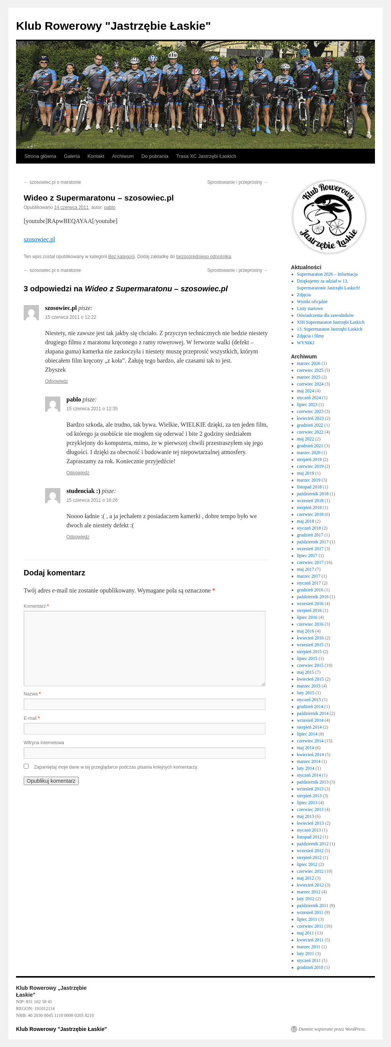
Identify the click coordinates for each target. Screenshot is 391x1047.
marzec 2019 (309, 480)
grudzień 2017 (310, 535)
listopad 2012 (309, 837)
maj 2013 (305, 816)
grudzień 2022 (310, 425)
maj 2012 (305, 878)
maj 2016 (305, 631)
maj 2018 (305, 521)
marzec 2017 (309, 576)
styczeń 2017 (309, 583)
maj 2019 (305, 473)
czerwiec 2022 (310, 432)
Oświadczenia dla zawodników (325, 315)
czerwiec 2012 (310, 871)
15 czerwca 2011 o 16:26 (92, 500)
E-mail (32, 718)
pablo (109, 207)
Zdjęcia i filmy (310, 336)
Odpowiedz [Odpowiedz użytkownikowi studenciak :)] (77, 537)
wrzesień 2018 (310, 500)
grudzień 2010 (310, 967)
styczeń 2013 (309, 830)
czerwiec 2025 (310, 370)
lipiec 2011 (307, 919)
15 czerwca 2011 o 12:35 (92, 408)
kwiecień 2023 (310, 418)
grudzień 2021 (310, 445)
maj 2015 (305, 672)
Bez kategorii (121, 256)
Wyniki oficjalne (312, 301)
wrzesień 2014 (310, 720)
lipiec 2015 (307, 658)
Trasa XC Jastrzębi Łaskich (206, 156)
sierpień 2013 (309, 795)
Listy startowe (310, 308)
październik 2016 (313, 596)
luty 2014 (306, 768)
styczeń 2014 (309, 775)
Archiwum (123, 156)
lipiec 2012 (307, 864)
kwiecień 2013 (310, 823)
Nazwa (32, 694)
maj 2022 (305, 439)
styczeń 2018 (309, 528)
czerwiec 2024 (310, 384)
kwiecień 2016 (310, 638)
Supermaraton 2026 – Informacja (327, 274)
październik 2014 (313, 713)
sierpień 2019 (309, 459)
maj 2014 (305, 747)
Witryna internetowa (44, 742)
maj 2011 (305, 933)
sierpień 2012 (309, 857)
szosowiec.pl (39, 239)
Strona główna (40, 156)
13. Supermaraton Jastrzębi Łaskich (329, 329)
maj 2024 (305, 390)
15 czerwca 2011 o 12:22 (70, 317)
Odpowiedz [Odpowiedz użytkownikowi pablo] (77, 472)
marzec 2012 (309, 891)
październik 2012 (313, 843)
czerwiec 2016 (310, 624)
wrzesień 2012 (310, 850)
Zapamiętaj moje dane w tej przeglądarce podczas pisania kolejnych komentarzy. (116, 767)
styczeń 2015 (309, 699)
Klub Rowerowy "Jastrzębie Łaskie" (113, 25)
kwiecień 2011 (310, 940)
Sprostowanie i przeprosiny (237, 182)
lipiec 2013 (307, 802)
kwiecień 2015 (310, 679)
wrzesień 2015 (310, 644)
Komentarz (36, 606)
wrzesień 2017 (310, 548)
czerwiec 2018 (310, 514)
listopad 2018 (309, 487)
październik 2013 (313, 782)
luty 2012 (306, 898)
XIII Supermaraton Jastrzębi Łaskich (331, 322)
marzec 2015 (309, 686)
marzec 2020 (309, 452)
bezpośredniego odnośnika (203, 256)
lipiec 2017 (307, 555)
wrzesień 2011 (310, 912)
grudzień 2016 (310, 590)
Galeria (72, 156)
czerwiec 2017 (310, 562)
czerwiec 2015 (310, 665)
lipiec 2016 (307, 617)
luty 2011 (305, 953)
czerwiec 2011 (310, 926)
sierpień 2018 (309, 507)
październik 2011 (313, 905)
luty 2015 (306, 692)
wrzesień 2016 (310, 603)
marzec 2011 (308, 946)
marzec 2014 (309, 761)
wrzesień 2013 (310, 789)
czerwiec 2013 (310, 809)
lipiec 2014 (307, 734)
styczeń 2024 (309, 397)
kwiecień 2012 (310, 885)
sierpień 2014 (309, 727)
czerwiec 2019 (310, 466)
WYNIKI (305, 342)
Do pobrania (154, 156)
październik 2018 (313, 493)
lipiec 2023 (307, 404)
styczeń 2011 (309, 960)
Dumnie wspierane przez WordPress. (332, 1029)
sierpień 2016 (309, 610)
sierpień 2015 (309, 651)
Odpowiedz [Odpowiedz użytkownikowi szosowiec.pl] (56, 381)
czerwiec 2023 (310, 411)
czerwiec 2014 (310, 740)
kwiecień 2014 (310, 754)
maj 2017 (305, 569)
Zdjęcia (304, 294)
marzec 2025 (309, 377)
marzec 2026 (309, 363)
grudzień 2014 (310, 706)
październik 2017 (313, 541)
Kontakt (95, 156)
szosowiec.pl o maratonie (52, 182)
